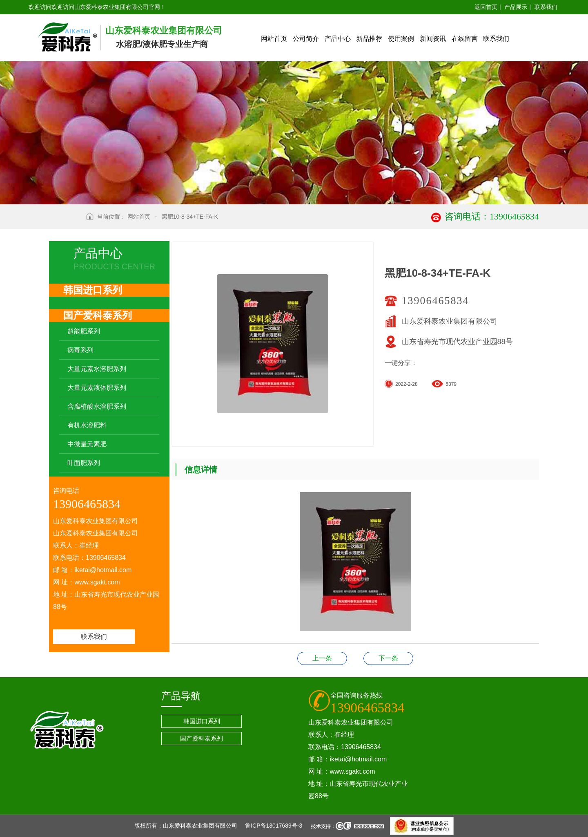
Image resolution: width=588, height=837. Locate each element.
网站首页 (138, 216)
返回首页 (485, 7)
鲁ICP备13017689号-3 (273, 825)
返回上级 (64, 221)
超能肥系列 (83, 331)
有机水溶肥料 (87, 425)
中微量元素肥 (87, 444)
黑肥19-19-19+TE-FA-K (322, 658)
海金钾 (388, 658)
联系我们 (546, 7)
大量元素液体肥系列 (96, 387)
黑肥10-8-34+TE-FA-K (190, 216)
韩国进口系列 (92, 289)
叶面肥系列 (83, 462)
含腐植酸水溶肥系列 (96, 406)
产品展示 (515, 7)
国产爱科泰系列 (97, 315)
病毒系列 (80, 350)
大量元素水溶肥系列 (96, 368)
